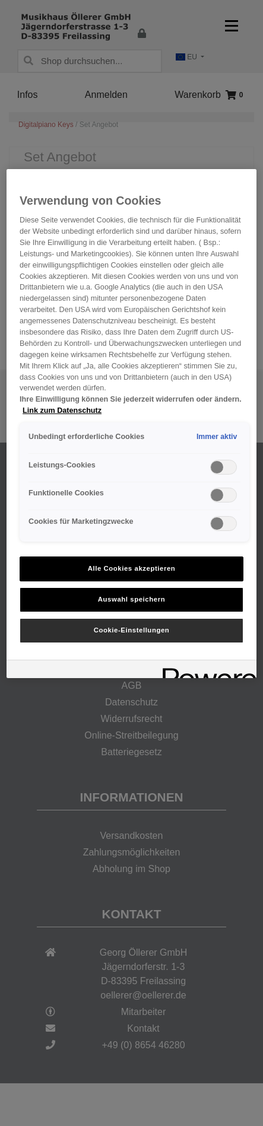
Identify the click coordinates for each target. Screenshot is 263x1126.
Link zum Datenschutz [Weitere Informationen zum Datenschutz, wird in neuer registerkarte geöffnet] (62, 410)
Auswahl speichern (131, 599)
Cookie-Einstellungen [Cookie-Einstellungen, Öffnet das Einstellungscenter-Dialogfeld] (132, 630)
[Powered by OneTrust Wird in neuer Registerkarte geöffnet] (205, 670)
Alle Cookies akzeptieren (132, 568)
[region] (131, 423)
